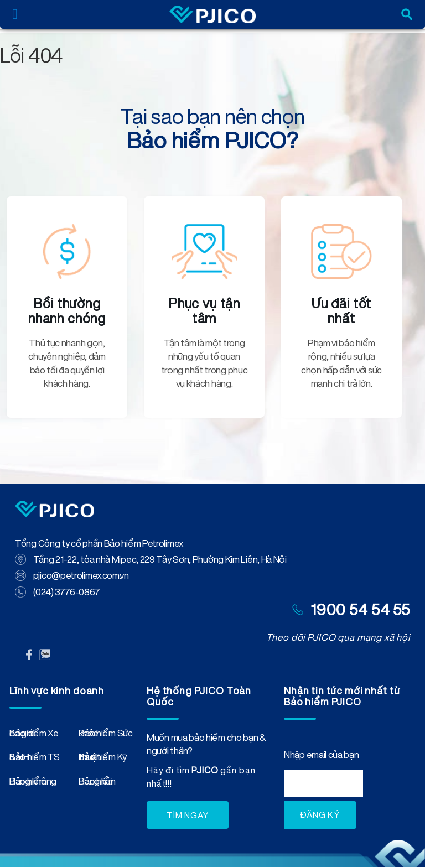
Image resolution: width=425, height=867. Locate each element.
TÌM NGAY (188, 815)
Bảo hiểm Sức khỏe (105, 735)
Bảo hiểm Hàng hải (97, 783)
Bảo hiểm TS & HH (34, 759)
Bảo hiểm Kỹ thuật (103, 759)
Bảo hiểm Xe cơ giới (34, 735)
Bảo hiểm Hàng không (32, 783)
